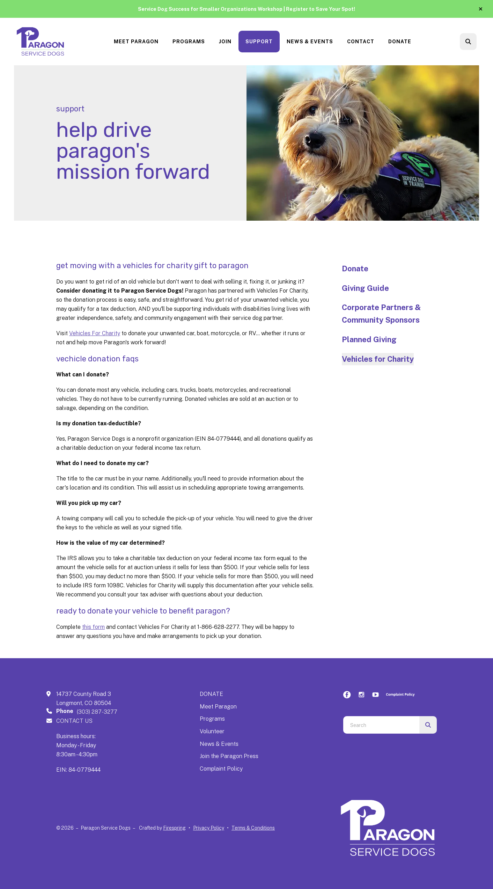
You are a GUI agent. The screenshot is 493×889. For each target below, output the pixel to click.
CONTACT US (74, 721)
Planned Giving (369, 339)
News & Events (310, 41)
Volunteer (212, 731)
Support (259, 41)
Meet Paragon (136, 41)
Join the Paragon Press (229, 756)
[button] (481, 9)
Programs (188, 41)
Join (225, 41)
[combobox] (381, 725)
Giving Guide (365, 288)
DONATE (211, 694)
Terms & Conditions (253, 828)
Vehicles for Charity (378, 358)
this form (93, 627)
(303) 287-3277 (97, 711)
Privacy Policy (208, 828)
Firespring (174, 828)
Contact (360, 41)
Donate (399, 41)
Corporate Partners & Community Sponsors (381, 313)
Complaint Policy (221, 768)
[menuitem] (136, 42)
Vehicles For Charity (94, 333)
